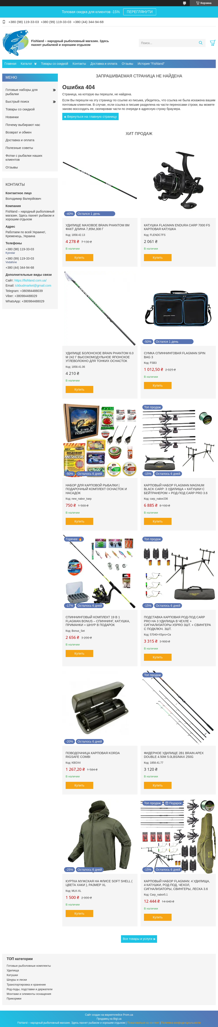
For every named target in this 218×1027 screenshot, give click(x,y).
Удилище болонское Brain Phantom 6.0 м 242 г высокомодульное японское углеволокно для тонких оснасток (99, 357)
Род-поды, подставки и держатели (29, 989)
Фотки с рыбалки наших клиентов (24, 158)
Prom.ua (128, 1014)
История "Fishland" (151, 63)
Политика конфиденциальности (181, 1022)
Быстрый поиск (17, 101)
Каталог (26, 63)
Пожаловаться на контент (143, 1022)
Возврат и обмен (19, 132)
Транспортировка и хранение (26, 984)
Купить (79, 257)
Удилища (13, 970)
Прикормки (14, 998)
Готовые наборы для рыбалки (22, 92)
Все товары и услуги (137, 939)
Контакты (79, 63)
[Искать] (201, 43)
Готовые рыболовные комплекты (29, 965)
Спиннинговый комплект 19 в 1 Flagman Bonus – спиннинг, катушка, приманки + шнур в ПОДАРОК (98, 621)
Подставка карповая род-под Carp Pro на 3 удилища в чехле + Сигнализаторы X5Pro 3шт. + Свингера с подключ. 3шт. (177, 623)
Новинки (12, 117)
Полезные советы (19, 148)
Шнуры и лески (17, 979)
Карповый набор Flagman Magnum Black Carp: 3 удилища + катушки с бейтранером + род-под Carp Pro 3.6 (176, 489)
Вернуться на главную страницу (92, 116)
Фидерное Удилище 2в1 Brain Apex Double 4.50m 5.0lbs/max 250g (174, 755)
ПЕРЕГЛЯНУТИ (140, 12)
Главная (10, 63)
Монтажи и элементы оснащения (29, 994)
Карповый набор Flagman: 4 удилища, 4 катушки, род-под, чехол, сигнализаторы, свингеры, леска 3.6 (177, 885)
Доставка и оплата (104, 63)
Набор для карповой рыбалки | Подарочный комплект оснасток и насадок (96, 489)
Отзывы (127, 63)
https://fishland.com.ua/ (30, 280)
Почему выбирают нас (23, 125)
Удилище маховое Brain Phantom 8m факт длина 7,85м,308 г (97, 227)
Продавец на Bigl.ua (109, 1018)
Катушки (12, 975)
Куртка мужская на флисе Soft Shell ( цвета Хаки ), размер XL (99, 883)
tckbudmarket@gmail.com (33, 285)
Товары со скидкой (54, 63)
